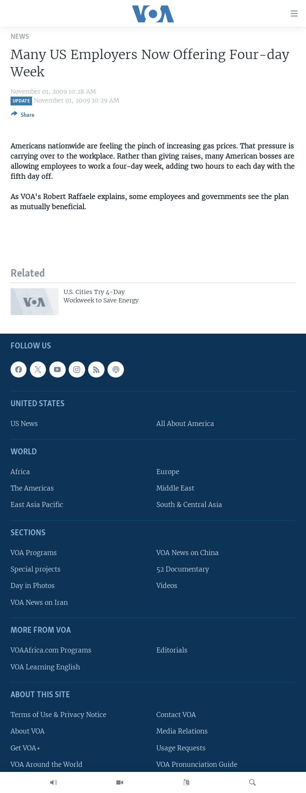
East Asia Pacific (37, 505)
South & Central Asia (189, 505)
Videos (166, 586)
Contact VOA (176, 715)
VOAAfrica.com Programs (51, 651)
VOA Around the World (47, 765)
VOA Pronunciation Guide (196, 765)
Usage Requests (181, 748)
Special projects (36, 570)
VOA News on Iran (39, 603)
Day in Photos (33, 586)
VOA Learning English (45, 667)
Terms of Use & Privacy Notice (58, 715)
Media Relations (182, 732)
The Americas (32, 489)
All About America (185, 424)
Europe (167, 472)
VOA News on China (187, 553)
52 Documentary (182, 570)
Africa (20, 472)
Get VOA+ (25, 748)
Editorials (172, 651)
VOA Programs (34, 553)
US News (24, 424)
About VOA (28, 732)
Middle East (175, 489)
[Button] (23, 116)
